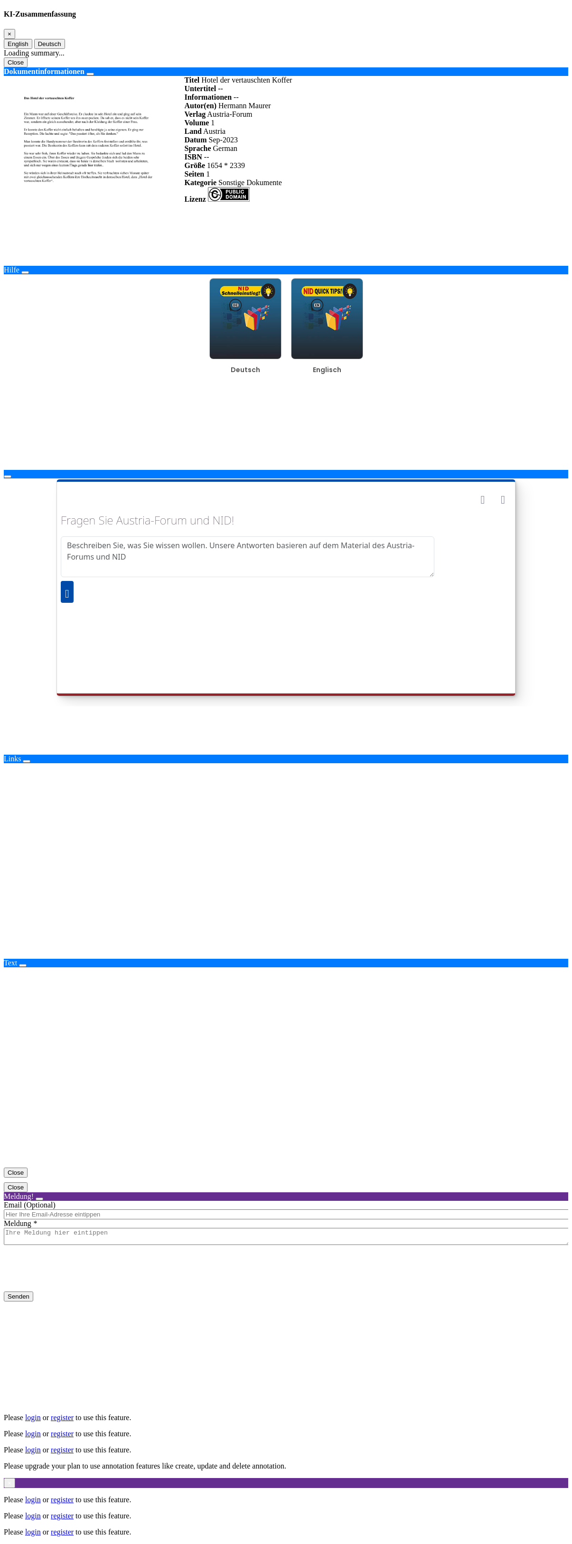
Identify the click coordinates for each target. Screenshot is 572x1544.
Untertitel (200, 88)
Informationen (208, 97)
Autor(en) (200, 106)
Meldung (17, 1223)
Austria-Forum (229, 114)
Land (192, 131)
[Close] (9, 34)
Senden (18, 1299)
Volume (196, 123)
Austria (214, 131)
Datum (195, 140)
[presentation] (76, 1275)
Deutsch (49, 43)
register (62, 1417)
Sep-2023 (223, 140)
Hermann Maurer (244, 106)
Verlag (195, 114)
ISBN (193, 157)
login (33, 1417)
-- (220, 88)
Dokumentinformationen (44, 71)
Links (12, 759)
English (18, 43)
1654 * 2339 (226, 165)
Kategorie (200, 182)
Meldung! (19, 1196)
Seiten (194, 174)
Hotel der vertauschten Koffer (246, 80)
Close (16, 62)
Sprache (197, 148)
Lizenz (195, 199)
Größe (194, 165)
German (225, 148)
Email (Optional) (30, 1205)
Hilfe (11, 270)
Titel (191, 80)
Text (10, 963)
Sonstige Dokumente (250, 182)
